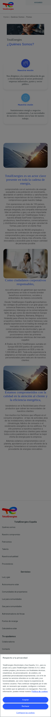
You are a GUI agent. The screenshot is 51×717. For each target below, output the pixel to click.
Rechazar (25, 706)
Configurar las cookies (25, 713)
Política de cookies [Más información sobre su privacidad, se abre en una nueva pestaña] (40, 691)
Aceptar (25, 700)
